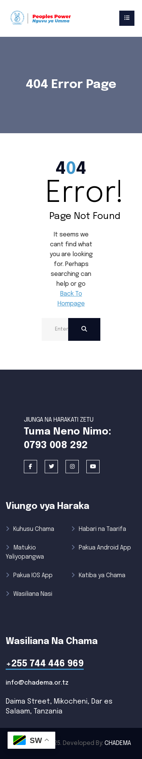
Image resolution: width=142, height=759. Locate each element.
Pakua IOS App (29, 575)
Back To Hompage (71, 299)
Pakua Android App (101, 548)
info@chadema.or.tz (37, 683)
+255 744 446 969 (45, 664)
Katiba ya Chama (98, 575)
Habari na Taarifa (98, 529)
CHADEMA (118, 743)
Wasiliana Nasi (29, 594)
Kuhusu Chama (30, 529)
